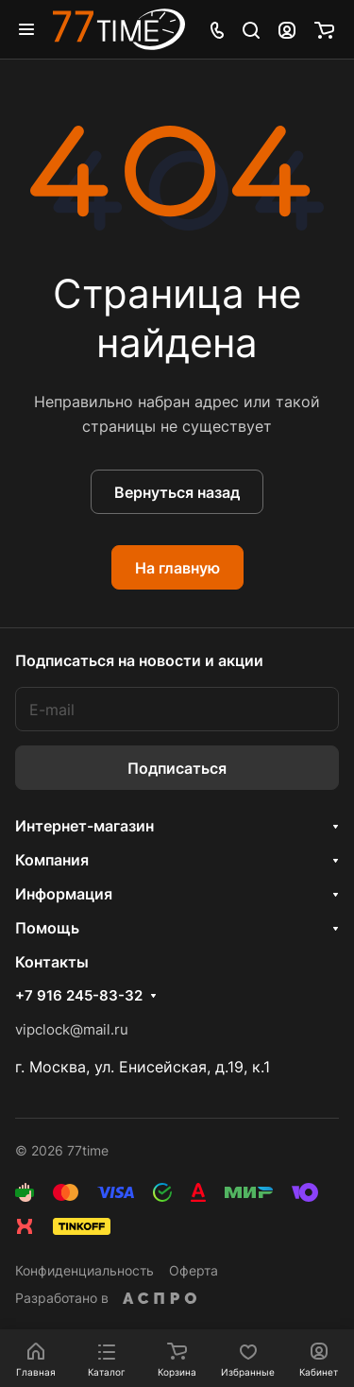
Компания (52, 859)
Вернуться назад (177, 492)
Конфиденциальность (84, 1270)
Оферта (193, 1270)
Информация (63, 893)
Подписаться (177, 768)
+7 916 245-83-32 (79, 995)
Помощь (47, 927)
